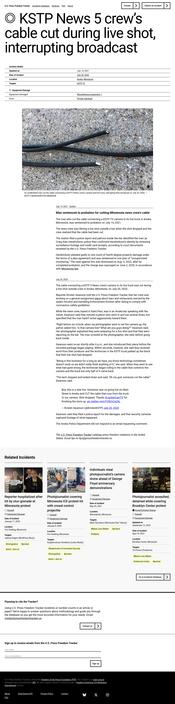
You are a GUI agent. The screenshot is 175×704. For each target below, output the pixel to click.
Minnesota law (69, 268)
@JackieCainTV (114, 397)
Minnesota (88, 79)
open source (98, 680)
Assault (10, 510)
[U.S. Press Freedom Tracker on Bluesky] (84, 695)
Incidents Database (40, 6)
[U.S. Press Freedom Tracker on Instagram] (107, 695)
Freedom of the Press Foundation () (58, 680)
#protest (25, 544)
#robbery (95, 534)
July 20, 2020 (83, 75)
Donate (127, 5)
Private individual (84, 99)
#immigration (12, 544)
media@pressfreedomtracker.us (23, 618)
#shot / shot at (12, 549)
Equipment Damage (21, 90)
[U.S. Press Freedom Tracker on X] (96, 695)
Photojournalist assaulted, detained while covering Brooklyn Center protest (150, 501)
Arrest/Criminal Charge (145, 510)
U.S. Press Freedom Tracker (17, 6)
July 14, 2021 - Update (66, 206)
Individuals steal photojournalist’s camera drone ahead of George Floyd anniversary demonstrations (107, 479)
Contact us (87, 626)
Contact (64, 694)
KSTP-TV (81, 83)
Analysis (55, 6)
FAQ (63, 6)
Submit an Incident (153, 5)
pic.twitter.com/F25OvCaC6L (103, 401)
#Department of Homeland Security (64, 548)
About (70, 6)
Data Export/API (25, 694)
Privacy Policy (47, 694)
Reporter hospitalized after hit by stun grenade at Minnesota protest (24, 501)
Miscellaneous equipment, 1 (89, 94)
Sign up (95, 663)
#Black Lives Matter (100, 529)
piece (98, 298)
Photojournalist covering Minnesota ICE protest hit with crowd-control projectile (65, 503)
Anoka (80, 79)
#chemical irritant (141, 561)
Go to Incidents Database (150, 577)
